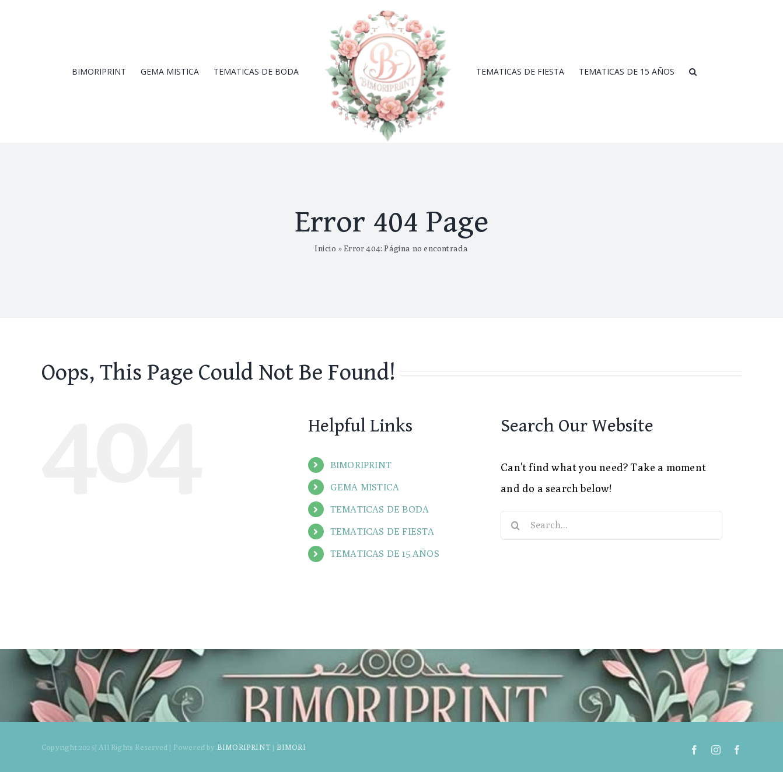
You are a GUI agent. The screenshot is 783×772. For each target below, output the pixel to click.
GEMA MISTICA (364, 487)
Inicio (325, 248)
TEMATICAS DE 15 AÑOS (384, 553)
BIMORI (291, 747)
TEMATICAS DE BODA (379, 509)
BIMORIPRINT (360, 465)
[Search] (693, 71)
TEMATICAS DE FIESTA (382, 531)
